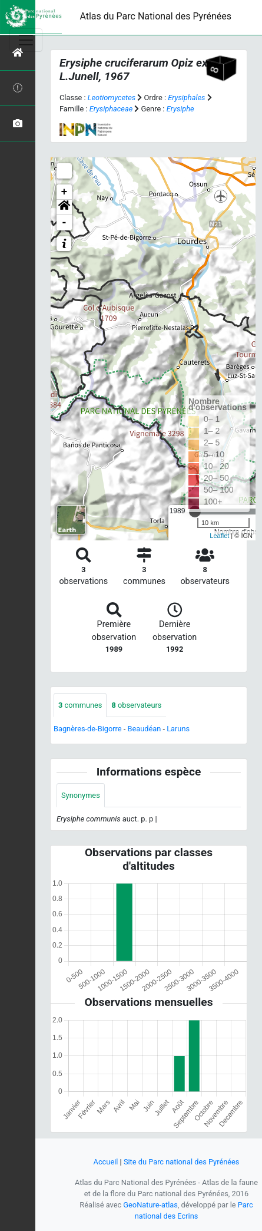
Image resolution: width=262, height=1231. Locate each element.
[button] (64, 207)
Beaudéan (144, 728)
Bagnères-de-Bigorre (88, 728)
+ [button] (64, 192)
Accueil (106, 1161)
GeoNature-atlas (150, 1204)
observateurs (136, 705)
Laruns (178, 728)
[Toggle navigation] (25, 40)
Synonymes (80, 795)
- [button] (64, 223)
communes (80, 705)
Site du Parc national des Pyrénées (182, 1161)
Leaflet (219, 535)
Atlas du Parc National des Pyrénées (155, 16)
